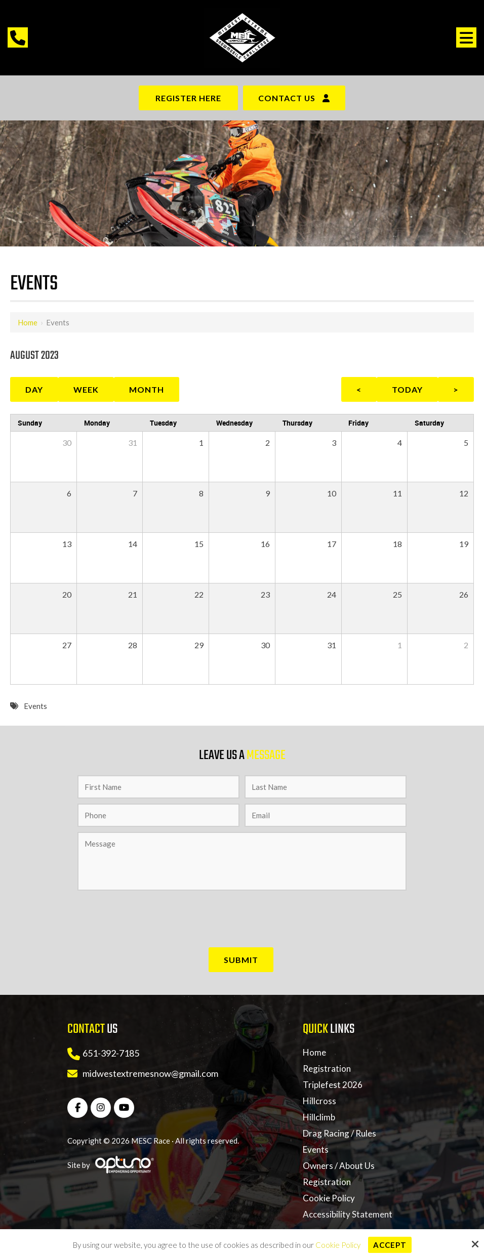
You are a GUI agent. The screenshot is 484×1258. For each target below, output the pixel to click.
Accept (390, 1244)
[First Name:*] (158, 787)
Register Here (188, 98)
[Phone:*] (158, 815)
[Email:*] (326, 815)
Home (27, 322)
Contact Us (287, 98)
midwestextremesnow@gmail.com (150, 1073)
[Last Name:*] (326, 787)
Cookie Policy (337, 1244)
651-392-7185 (111, 1053)
